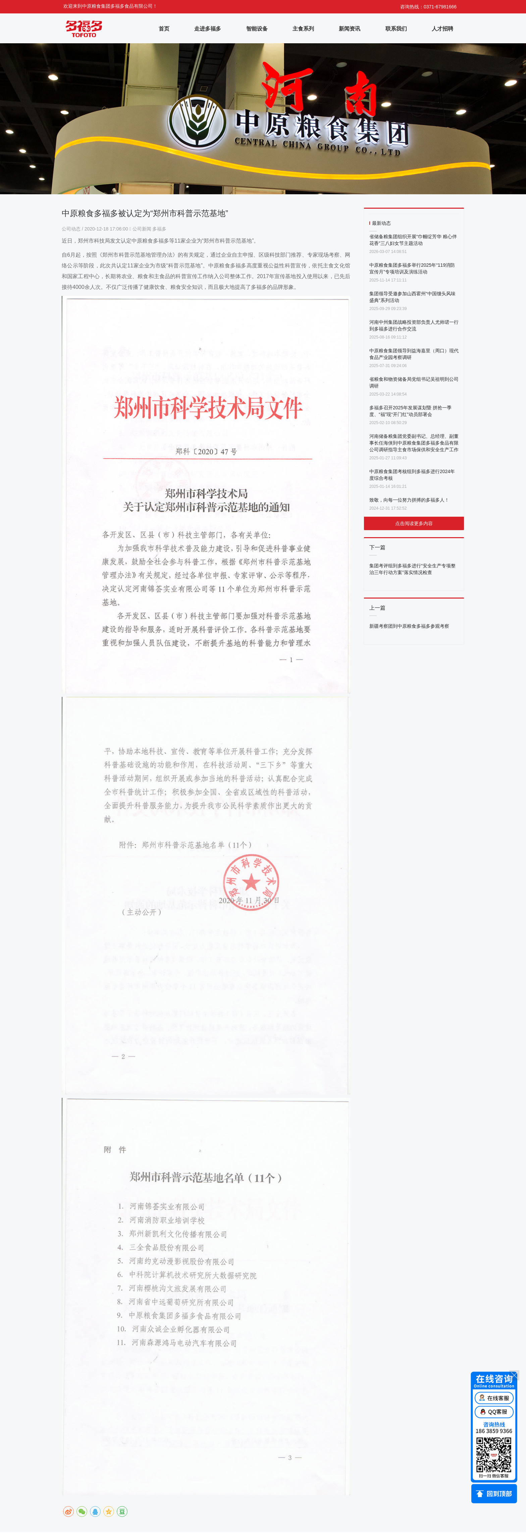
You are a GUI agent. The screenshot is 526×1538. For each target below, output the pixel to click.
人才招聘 (442, 29)
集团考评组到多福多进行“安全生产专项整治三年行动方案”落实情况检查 (412, 569)
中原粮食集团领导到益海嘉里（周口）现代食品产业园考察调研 (414, 354)
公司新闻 (142, 229)
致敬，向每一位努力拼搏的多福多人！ (409, 500)
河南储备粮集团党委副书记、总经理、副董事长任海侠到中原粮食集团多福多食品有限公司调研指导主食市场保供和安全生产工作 (414, 442)
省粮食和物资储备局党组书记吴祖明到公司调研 (414, 382)
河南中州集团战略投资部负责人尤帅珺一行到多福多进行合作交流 (414, 325)
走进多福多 (207, 29)
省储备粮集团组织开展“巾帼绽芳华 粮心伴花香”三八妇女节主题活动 (413, 240)
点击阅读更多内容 (414, 523)
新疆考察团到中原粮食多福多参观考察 (409, 626)
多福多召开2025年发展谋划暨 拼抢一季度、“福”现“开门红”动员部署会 (410, 411)
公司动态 (72, 229)
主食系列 (303, 29)
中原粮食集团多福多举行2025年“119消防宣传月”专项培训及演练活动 (412, 268)
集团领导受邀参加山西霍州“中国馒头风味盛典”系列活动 (412, 297)
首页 (164, 29)
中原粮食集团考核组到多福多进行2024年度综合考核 (412, 475)
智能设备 (257, 29)
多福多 (159, 229)
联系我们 (396, 29)
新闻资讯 (349, 29)
